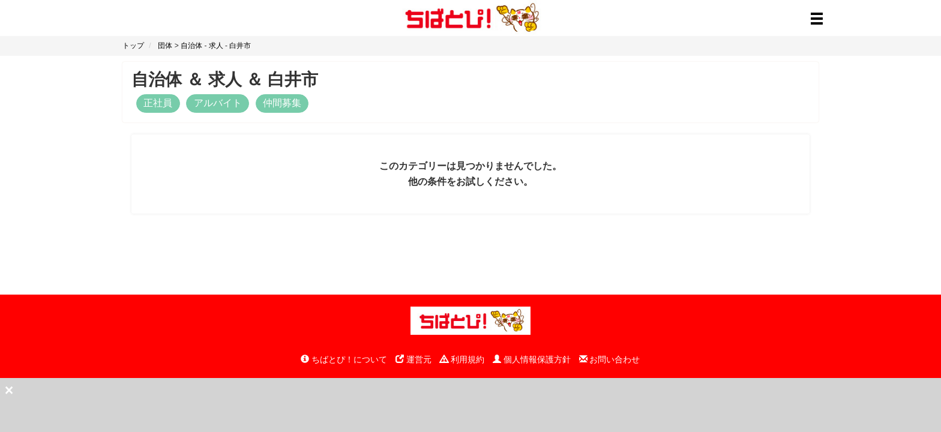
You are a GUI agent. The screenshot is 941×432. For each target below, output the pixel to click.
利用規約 (462, 359)
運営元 (413, 359)
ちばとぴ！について (344, 359)
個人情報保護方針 (532, 359)
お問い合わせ (609, 359)
